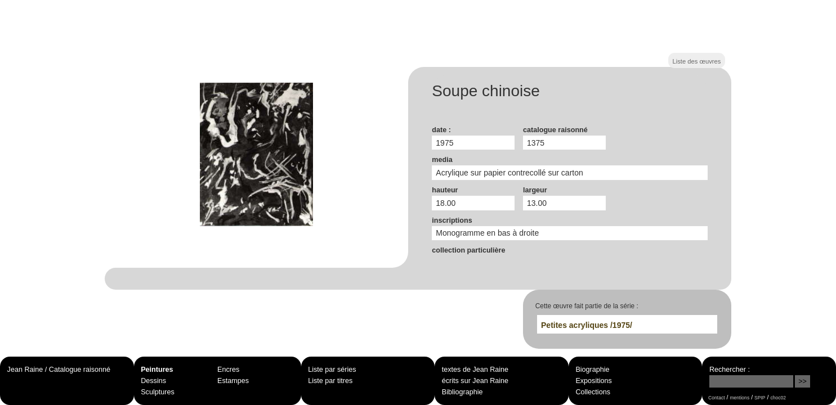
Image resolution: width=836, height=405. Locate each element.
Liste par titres (330, 381)
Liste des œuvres (697, 61)
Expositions (593, 381)
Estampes (233, 381)
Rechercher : (729, 370)
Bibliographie (462, 392)
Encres (228, 370)
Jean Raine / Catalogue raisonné (58, 370)
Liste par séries (332, 370)
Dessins (153, 381)
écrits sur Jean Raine (475, 381)
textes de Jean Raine (475, 370)
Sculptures (158, 392)
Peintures (157, 370)
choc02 (778, 397)
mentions (739, 397)
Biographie (592, 370)
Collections (592, 392)
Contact (716, 397)
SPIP (759, 397)
